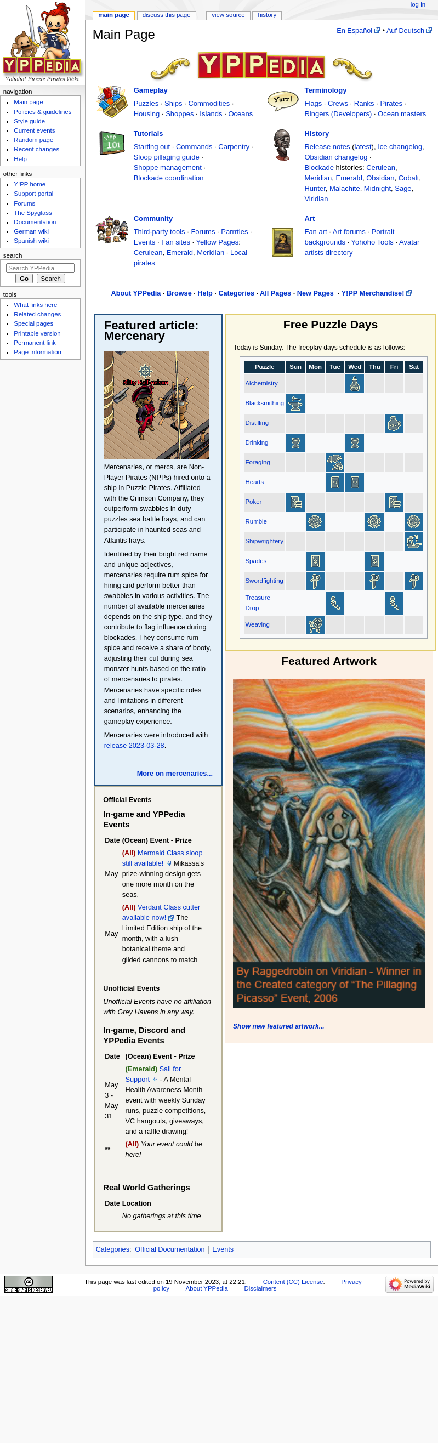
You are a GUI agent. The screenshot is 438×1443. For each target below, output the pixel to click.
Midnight (377, 188)
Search (12, 255)
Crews (338, 103)
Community (153, 218)
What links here (35, 305)
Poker (253, 501)
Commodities (209, 103)
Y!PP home (29, 184)
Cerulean (380, 167)
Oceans (240, 114)
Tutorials (148, 133)
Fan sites (175, 242)
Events (145, 242)
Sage (403, 188)
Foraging (257, 462)
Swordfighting (264, 580)
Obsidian (380, 178)
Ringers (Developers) (338, 114)
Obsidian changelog (335, 157)
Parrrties (234, 232)
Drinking (256, 442)
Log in (418, 4)
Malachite (344, 188)
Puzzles (146, 103)
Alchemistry (261, 383)
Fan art (315, 232)
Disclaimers (260, 1288)
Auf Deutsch (405, 31)
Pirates (391, 103)
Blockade (318, 167)
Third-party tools (159, 232)
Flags (313, 103)
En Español (354, 31)
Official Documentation (169, 1249)
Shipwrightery (264, 541)
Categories (236, 293)
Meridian (318, 178)
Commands (194, 147)
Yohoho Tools (372, 242)
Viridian (316, 199)
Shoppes (180, 114)
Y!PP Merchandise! (373, 293)
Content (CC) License (293, 1282)
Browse (179, 293)
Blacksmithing (264, 403)
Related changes (37, 314)
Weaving (257, 624)
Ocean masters (402, 114)
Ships (173, 103)
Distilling (257, 422)
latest (363, 147)
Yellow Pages (217, 242)
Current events (34, 130)
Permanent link (34, 342)
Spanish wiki (31, 240)
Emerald (349, 178)
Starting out (152, 147)
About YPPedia (136, 293)
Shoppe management (168, 167)
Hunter (314, 188)
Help (205, 293)
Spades (255, 561)
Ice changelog (400, 147)
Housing (147, 114)
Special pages (33, 323)
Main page (113, 15)
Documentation (35, 222)
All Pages (275, 293)
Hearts (254, 482)
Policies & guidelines (42, 112)
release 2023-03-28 (134, 745)
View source (228, 15)
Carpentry (233, 147)
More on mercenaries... (175, 773)
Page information (37, 352)
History (316, 133)
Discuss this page (167, 15)
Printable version (37, 333)
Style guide (29, 121)
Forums (203, 232)
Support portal (33, 193)
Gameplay (151, 90)
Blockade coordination (169, 178)
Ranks (364, 103)
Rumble (255, 521)
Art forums (349, 232)
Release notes (327, 147)
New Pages (316, 293)
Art (309, 218)
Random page (33, 140)
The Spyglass (33, 212)
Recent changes (36, 149)
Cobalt (409, 178)
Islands (211, 114)
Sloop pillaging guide (167, 157)
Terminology (325, 90)
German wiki (31, 231)
